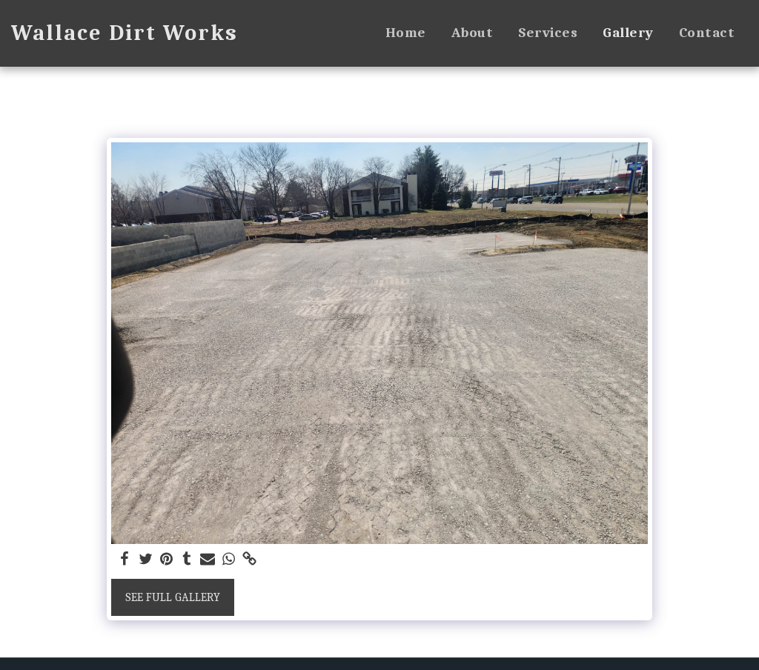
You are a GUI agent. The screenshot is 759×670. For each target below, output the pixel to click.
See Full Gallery (172, 597)
